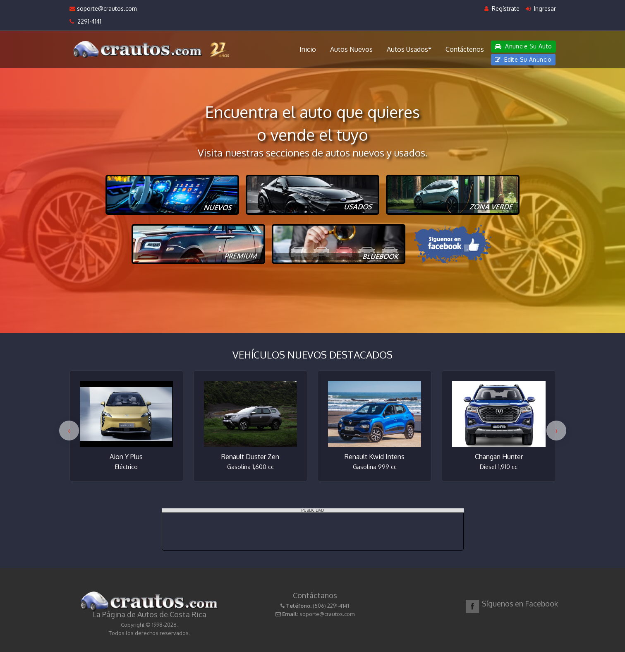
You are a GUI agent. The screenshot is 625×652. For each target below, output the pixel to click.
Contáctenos (464, 49)
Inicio (307, 49)
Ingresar (541, 8)
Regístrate (502, 8)
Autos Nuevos (351, 49)
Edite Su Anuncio (523, 59)
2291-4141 (85, 21)
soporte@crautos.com (103, 8)
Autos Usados (409, 48)
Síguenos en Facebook (520, 603)
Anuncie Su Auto (523, 46)
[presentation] (69, 430)
